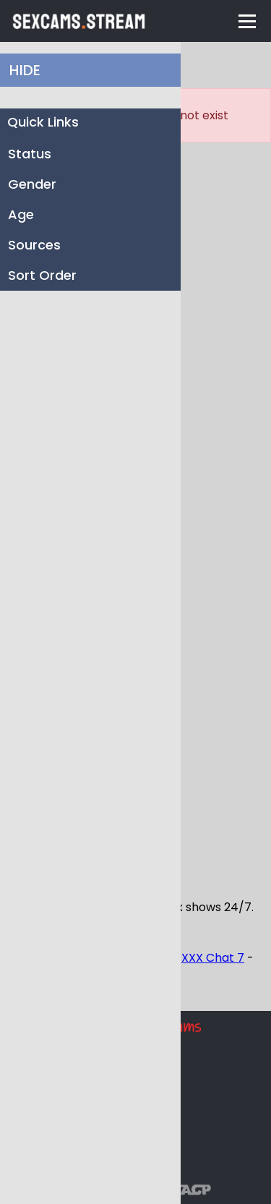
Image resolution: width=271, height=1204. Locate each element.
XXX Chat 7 (212, 957)
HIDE (24, 70)
